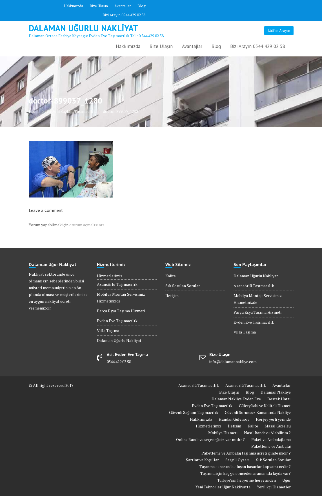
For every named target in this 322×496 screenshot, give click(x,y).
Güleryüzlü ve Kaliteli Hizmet (265, 405)
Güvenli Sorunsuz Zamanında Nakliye (258, 412)
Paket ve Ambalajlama (271, 439)
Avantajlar (122, 5)
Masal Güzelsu (278, 426)
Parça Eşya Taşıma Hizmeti (121, 310)
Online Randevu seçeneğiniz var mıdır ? (210, 439)
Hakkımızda (73, 5)
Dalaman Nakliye (276, 392)
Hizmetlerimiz (110, 275)
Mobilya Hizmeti (222, 432)
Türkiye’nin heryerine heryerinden (246, 480)
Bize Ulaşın (99, 5)
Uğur (286, 480)
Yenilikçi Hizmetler (274, 487)
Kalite (170, 275)
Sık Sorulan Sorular (182, 285)
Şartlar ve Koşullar (202, 459)
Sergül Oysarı (237, 459)
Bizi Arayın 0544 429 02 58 (124, 14)
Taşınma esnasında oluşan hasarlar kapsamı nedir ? (245, 466)
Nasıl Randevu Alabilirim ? (267, 432)
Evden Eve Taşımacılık (117, 320)
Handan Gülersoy (234, 419)
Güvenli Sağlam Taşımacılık (193, 412)
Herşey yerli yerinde (273, 419)
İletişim (172, 295)
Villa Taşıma (108, 330)
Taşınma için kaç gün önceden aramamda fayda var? (245, 473)
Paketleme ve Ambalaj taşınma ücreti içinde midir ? (246, 453)
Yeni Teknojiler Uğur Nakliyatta (223, 487)
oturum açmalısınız (87, 224)
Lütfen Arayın (279, 30)
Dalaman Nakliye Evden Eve (236, 398)
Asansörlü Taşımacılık (117, 284)
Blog (141, 5)
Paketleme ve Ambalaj (271, 446)
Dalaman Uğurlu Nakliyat (83, 28)
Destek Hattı (279, 398)
